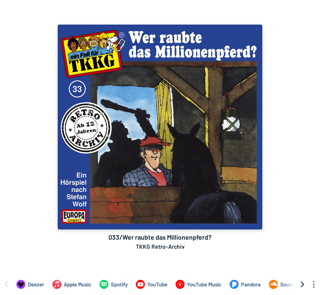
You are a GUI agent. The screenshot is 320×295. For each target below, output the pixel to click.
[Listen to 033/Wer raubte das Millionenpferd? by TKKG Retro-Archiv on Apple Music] (72, 284)
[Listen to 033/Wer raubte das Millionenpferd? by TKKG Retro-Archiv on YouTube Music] (198, 284)
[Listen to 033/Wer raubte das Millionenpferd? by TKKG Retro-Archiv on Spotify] (113, 284)
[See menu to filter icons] (314, 284)
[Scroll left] (6, 284)
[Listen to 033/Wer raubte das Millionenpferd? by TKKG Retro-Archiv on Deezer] (30, 284)
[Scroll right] (302, 284)
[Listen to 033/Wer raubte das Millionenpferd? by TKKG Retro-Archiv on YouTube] (152, 284)
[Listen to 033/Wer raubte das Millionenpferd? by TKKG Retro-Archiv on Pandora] (245, 284)
